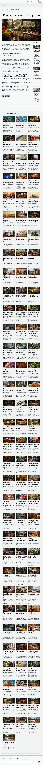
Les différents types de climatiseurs (20, 409)
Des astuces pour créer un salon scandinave (34, 595)
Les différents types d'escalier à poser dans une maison (8, 523)
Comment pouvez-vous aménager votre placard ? (21, 690)
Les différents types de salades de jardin (8, 428)
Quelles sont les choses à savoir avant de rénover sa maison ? (33, 485)
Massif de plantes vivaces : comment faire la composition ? (37, 75)
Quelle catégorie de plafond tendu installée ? (21, 314)
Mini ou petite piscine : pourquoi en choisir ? (20, 615)
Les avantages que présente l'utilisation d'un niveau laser (8, 447)
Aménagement (5, 759)
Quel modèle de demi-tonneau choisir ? (8, 409)
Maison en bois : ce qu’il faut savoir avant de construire (33, 353)
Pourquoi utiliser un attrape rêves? (21, 707)
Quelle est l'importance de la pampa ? (33, 615)
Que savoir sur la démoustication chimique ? (33, 707)
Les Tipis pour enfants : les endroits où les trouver (33, 523)
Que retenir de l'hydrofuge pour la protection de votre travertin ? (21, 334)
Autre (7, 9)
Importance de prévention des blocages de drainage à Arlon (8, 259)
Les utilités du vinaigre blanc (20, 633)
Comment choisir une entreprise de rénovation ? (7, 577)
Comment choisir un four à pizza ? (21, 428)
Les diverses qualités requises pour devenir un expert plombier (8, 466)
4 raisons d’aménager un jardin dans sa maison (33, 297)
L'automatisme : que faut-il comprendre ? (21, 595)
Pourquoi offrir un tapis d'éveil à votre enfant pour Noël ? (33, 466)
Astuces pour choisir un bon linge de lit (20, 670)
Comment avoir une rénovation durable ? (33, 503)
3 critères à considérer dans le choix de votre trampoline (37, 53)
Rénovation (13, 759)
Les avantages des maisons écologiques (33, 371)
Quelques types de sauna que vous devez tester (21, 371)
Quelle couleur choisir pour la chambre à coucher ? (8, 391)
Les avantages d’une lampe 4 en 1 (21, 484)
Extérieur (19, 759)
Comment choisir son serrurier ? (6, 484)
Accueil (3, 9)
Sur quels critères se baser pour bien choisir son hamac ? (21, 202)
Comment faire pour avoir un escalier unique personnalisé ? (21, 297)
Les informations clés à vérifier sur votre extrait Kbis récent (21, 145)
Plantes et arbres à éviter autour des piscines (21, 503)
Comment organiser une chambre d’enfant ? (33, 540)
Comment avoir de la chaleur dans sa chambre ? (33, 653)
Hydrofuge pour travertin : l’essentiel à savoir (8, 744)
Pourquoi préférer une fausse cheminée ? (8, 558)
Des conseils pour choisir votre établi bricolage (32, 577)
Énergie (25, 759)
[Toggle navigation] (3, 5)
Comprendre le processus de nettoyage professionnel (21, 183)
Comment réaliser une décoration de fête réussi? (20, 540)
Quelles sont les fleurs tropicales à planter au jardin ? (33, 447)
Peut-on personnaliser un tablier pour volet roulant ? (21, 278)
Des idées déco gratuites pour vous (36, 95)
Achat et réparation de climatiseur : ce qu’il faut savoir (8, 690)
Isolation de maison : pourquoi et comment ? (7, 372)
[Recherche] (32, 1)
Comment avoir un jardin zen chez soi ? (21, 465)
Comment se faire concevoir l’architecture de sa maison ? (21, 577)
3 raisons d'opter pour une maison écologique (33, 239)
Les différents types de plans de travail (9, 595)
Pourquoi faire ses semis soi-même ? (8, 615)
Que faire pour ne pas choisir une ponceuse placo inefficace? (8, 653)
